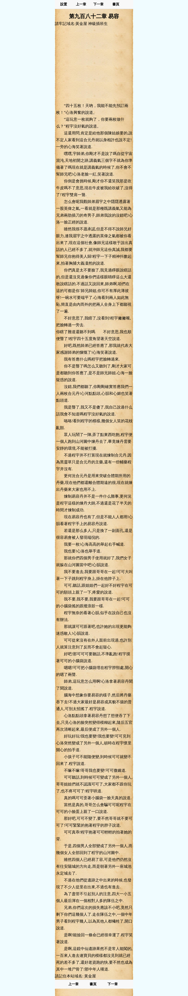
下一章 (98, 4)
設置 (63, 4)
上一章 (81, 4)
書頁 (115, 4)
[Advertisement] (94, 64)
